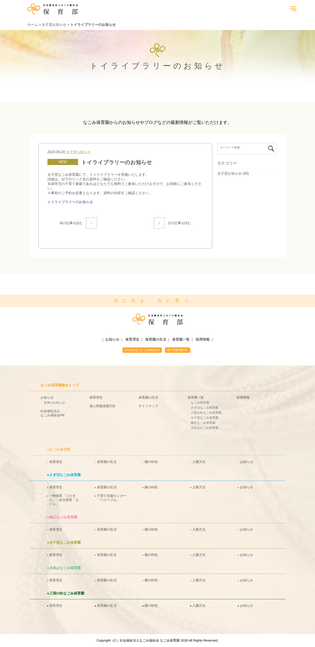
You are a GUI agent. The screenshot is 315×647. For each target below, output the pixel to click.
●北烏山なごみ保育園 (64, 568)
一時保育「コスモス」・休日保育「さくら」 (64, 500)
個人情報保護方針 (177, 350)
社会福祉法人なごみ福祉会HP (142, 350)
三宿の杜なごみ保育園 (206, 412)
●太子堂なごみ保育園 (64, 542)
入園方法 (198, 462)
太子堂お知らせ (54, 24)
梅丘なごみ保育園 (203, 422)
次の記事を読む (178, 223)
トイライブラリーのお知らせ (70, 202)
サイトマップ (148, 406)
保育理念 (132, 339)
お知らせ (112, 339)
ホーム (32, 24)
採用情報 (203, 339)
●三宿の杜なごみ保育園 (65, 593)
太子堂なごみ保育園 (204, 417)
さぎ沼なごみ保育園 (204, 407)
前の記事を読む (72, 223)
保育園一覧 (181, 339)
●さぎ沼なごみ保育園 (64, 475)
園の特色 (151, 462)
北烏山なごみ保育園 (204, 427)
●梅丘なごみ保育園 (62, 517)
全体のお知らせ (54, 402)
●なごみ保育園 (58, 449)
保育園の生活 (155, 339)
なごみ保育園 (200, 402)
